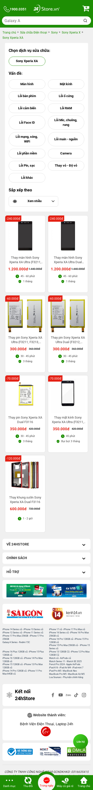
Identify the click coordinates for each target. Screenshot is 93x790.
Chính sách (46, 558)
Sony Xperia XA (27, 61)
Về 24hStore (46, 544)
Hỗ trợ (46, 572)
